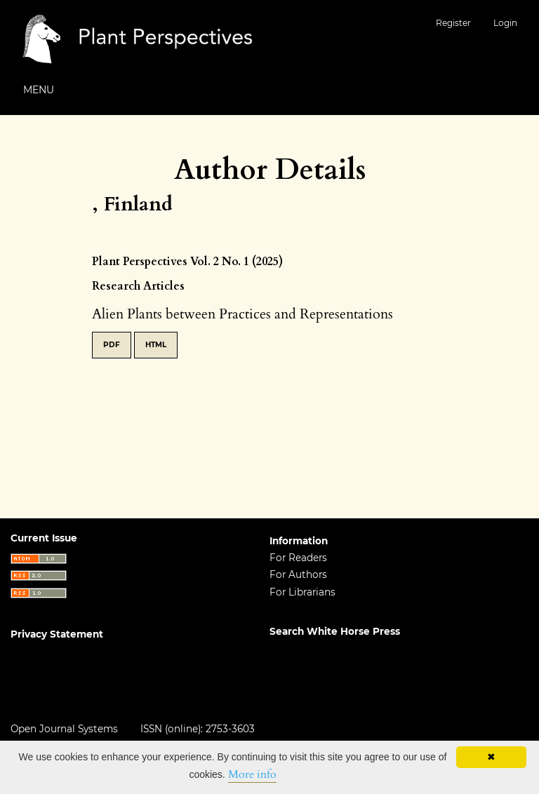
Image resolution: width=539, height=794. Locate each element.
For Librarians (302, 592)
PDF (111, 344)
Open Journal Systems (64, 728)
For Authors (298, 574)
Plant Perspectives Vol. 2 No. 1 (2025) (187, 261)
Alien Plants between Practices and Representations (242, 313)
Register (453, 23)
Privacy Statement (57, 634)
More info (252, 774)
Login (505, 23)
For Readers (298, 557)
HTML (155, 344)
